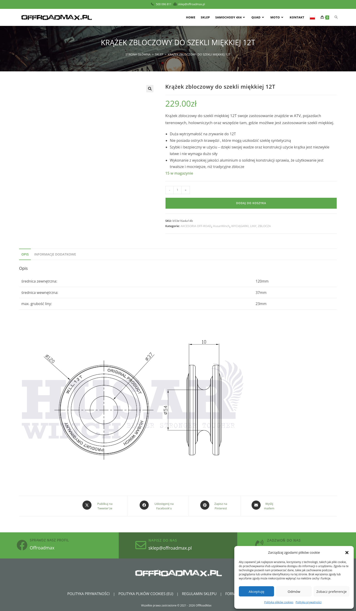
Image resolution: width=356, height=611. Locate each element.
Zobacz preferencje (331, 591)
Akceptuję (256, 591)
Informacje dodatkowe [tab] (55, 254)
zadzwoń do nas (289, 539)
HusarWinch (221, 226)
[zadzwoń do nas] (262, 544)
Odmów (294, 591)
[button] (347, 552)
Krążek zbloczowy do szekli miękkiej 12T (199, 54)
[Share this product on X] (98, 505)
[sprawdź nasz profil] (24, 544)
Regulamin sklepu (199, 593)
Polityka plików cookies (278, 602)
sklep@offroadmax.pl (179, 546)
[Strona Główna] (138, 54)
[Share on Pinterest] (215, 505)
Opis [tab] (25, 254)
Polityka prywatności (308, 602)
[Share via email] (263, 505)
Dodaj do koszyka (251, 203)
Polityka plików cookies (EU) (146, 593)
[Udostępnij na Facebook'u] (158, 505)
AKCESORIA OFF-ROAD (195, 226)
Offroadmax (49, 546)
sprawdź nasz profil (54, 539)
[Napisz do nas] (143, 544)
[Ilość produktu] (177, 190)
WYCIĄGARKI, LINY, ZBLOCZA (251, 226)
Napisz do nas (167, 539)
